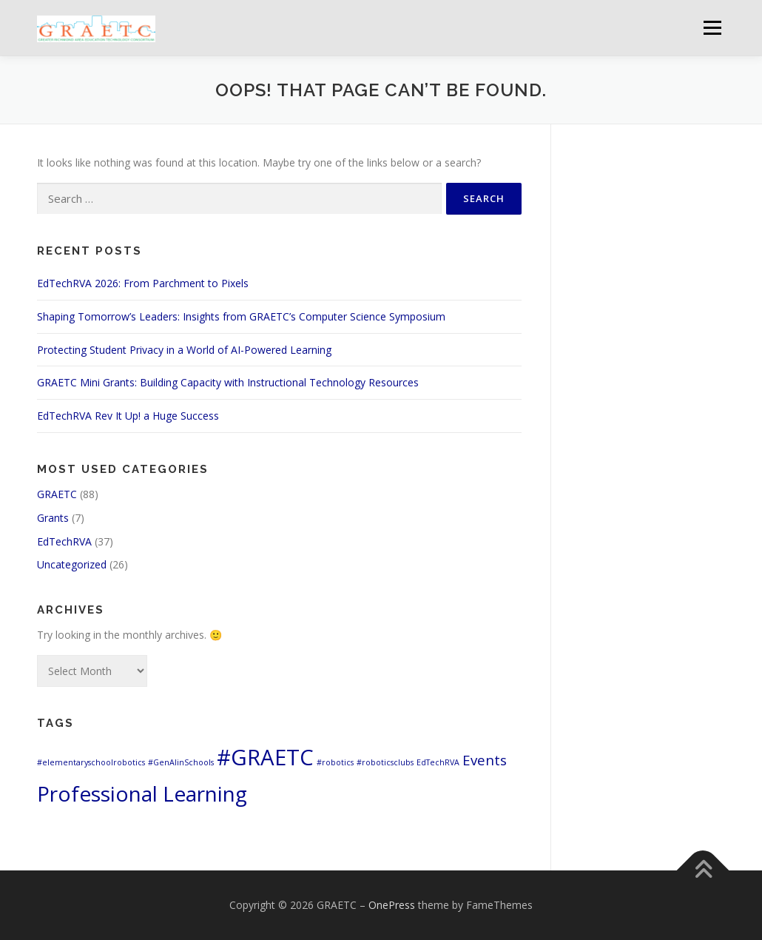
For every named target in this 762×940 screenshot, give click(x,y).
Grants (53, 518)
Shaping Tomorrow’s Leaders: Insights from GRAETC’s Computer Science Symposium (241, 316)
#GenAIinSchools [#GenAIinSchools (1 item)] (181, 762)
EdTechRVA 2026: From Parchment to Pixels (143, 283)
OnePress (391, 905)
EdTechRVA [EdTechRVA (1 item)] (438, 762)
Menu (712, 28)
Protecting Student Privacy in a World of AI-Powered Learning (184, 350)
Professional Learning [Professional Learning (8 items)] (142, 793)
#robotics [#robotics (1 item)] (335, 762)
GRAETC (57, 494)
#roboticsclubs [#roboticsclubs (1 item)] (385, 762)
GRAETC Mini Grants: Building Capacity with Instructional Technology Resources (228, 382)
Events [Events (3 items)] (484, 760)
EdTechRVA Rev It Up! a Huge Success (128, 416)
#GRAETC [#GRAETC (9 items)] (265, 757)
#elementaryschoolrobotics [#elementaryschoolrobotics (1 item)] (91, 762)
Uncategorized (72, 564)
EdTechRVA (64, 541)
